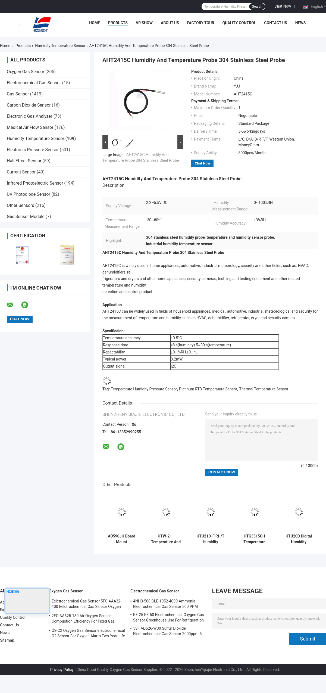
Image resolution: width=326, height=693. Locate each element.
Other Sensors (20, 205)
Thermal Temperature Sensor (264, 389)
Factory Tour (200, 23)
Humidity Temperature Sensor (60, 45)
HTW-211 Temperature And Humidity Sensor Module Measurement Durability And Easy (166, 539)
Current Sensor (21, 172)
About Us (170, 23)
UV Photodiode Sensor (28, 194)
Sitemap (7, 640)
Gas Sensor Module (26, 216)
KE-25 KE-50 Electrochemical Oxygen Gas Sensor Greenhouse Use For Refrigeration (168, 617)
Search (257, 6)
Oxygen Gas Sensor (25, 71)
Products (118, 23)
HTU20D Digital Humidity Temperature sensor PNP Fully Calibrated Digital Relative (298, 539)
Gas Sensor (18, 94)
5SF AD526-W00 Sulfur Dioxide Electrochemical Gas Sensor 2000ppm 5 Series (167, 632)
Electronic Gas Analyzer (29, 116)
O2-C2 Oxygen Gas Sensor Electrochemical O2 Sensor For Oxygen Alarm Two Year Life (88, 633)
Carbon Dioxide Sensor (29, 105)
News (300, 23)
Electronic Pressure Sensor (33, 149)
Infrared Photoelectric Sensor (35, 183)
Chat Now (282, 6)
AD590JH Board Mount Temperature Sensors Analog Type (121, 539)
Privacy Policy (62, 669)
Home (94, 23)
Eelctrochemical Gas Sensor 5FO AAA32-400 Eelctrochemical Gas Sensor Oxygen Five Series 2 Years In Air (86, 604)
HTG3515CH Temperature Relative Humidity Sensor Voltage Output (254, 539)
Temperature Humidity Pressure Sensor (144, 389)
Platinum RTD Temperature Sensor (208, 389)
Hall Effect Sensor (24, 160)
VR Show (144, 23)
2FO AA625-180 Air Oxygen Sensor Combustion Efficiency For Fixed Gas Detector (83, 619)
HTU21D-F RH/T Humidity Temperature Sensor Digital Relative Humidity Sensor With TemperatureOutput (210, 539)
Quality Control (239, 23)
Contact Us (275, 23)
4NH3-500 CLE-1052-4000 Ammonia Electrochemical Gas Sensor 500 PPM (165, 604)
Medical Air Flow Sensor (30, 127)
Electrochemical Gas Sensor (34, 82)
